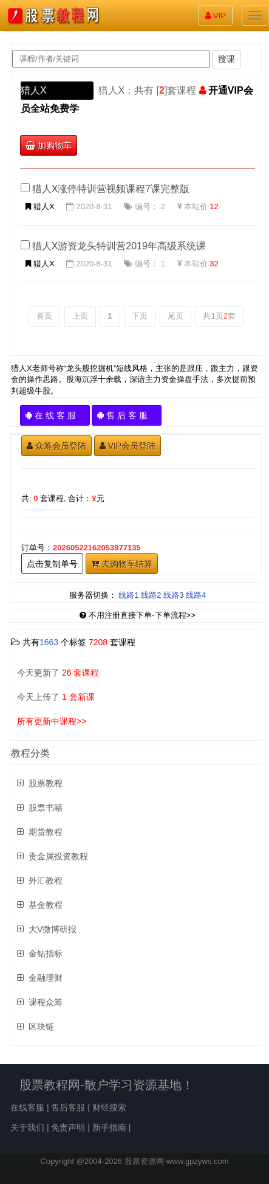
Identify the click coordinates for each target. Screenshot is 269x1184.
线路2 (151, 595)
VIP (215, 15)
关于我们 (27, 1127)
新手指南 (109, 1127)
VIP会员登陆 (128, 446)
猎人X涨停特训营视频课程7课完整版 (111, 189)
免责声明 (68, 1127)
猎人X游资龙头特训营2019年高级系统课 (119, 246)
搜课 (226, 59)
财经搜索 (109, 1107)
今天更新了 (58, 672)
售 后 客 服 (126, 415)
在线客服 (27, 1107)
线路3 (173, 595)
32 (213, 263)
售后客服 (68, 1107)
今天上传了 (56, 697)
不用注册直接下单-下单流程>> (138, 615)
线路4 (196, 595)
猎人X (34, 90)
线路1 (128, 595)
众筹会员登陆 (56, 446)
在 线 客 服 (55, 415)
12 (213, 206)
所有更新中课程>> (51, 721)
